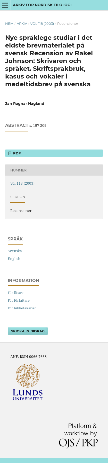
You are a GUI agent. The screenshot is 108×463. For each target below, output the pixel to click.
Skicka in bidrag (28, 331)
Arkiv (22, 23)
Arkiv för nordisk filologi (42, 5)
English (14, 258)
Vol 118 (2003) (42, 23)
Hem (9, 23)
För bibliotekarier (22, 308)
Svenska (15, 250)
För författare (19, 300)
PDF (16, 153)
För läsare (15, 292)
